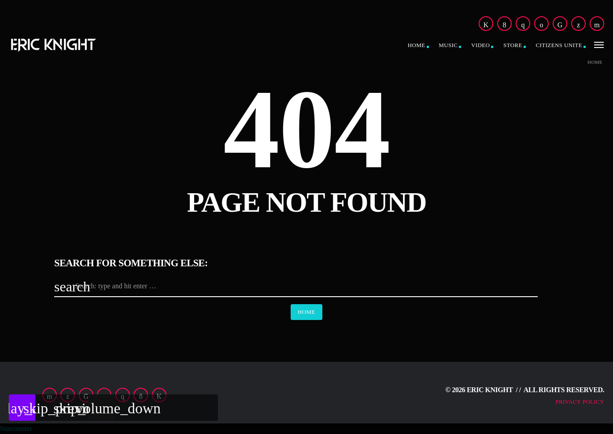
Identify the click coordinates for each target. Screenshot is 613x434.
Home (416, 45)
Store (512, 45)
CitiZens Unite (559, 45)
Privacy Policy (579, 401)
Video (480, 45)
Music (448, 45)
